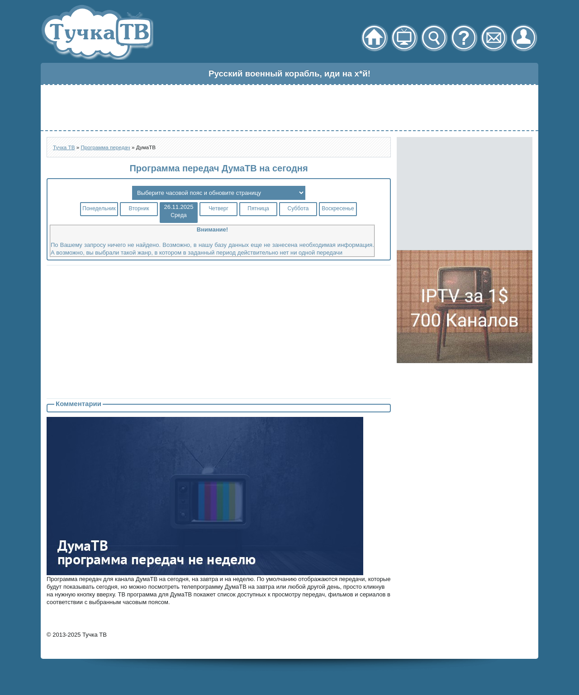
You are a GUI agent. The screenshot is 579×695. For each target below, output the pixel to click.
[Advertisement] (289, 107)
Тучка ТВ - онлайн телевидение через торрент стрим (97, 32)
